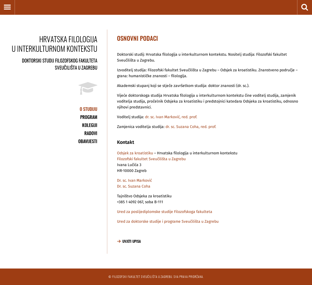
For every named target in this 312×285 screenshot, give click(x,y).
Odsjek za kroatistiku (135, 153)
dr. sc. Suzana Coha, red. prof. (191, 127)
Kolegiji (89, 125)
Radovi (90, 133)
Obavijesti (87, 141)
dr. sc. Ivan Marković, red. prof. (171, 117)
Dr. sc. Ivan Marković (134, 180)
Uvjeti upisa (131, 241)
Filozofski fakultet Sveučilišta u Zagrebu (151, 159)
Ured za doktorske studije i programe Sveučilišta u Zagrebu (168, 221)
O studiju (88, 109)
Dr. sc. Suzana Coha (133, 186)
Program (88, 117)
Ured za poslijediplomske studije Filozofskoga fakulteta (164, 212)
